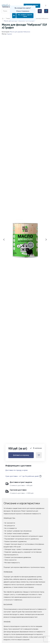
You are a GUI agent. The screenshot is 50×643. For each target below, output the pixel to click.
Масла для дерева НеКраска (20, 32)
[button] (46, 6)
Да (14, 15)
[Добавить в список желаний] (39, 455)
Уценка (9, 34)
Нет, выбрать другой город (25, 15)
